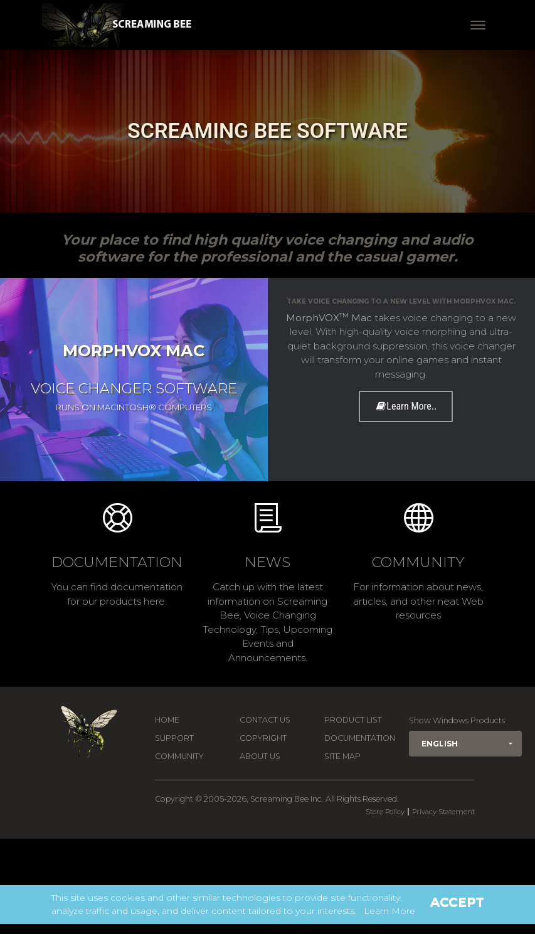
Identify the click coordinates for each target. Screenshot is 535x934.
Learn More (389, 910)
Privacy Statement (443, 811)
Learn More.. (406, 406)
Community (179, 756)
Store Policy (385, 811)
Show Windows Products (457, 720)
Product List (353, 719)
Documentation (359, 738)
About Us (260, 756)
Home (167, 719)
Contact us (265, 719)
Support (174, 738)
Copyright (263, 738)
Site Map (342, 756)
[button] (465, 743)
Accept (457, 902)
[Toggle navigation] (478, 25)
